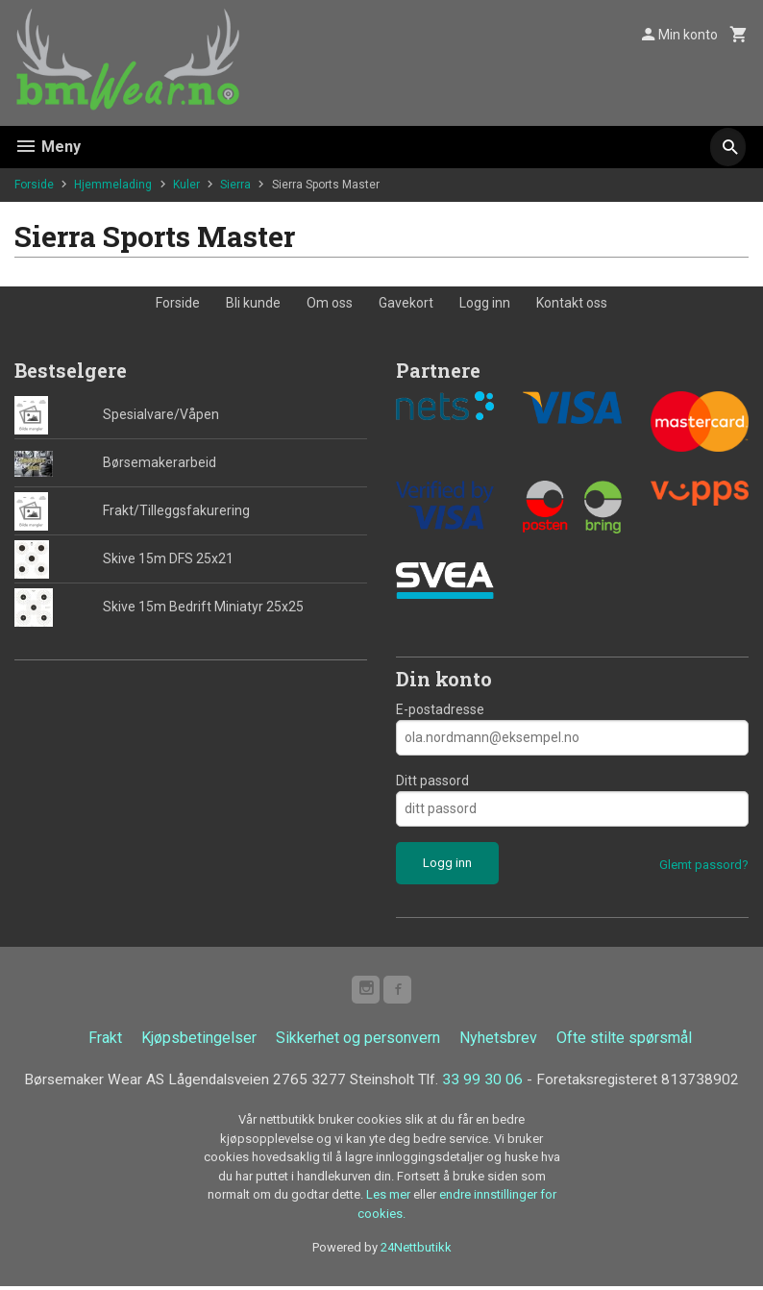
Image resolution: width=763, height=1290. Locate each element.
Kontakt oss (571, 302)
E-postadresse (440, 709)
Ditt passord (432, 780)
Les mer (389, 1198)
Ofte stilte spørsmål (624, 1040)
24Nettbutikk (416, 1251)
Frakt (105, 1040)
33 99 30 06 (487, 1083)
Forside (34, 184)
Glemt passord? (704, 864)
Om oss (330, 302)
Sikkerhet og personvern (358, 1040)
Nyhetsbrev (498, 1040)
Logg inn (484, 302)
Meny (47, 146)
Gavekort (406, 302)
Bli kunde (253, 302)
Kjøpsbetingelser (199, 1040)
